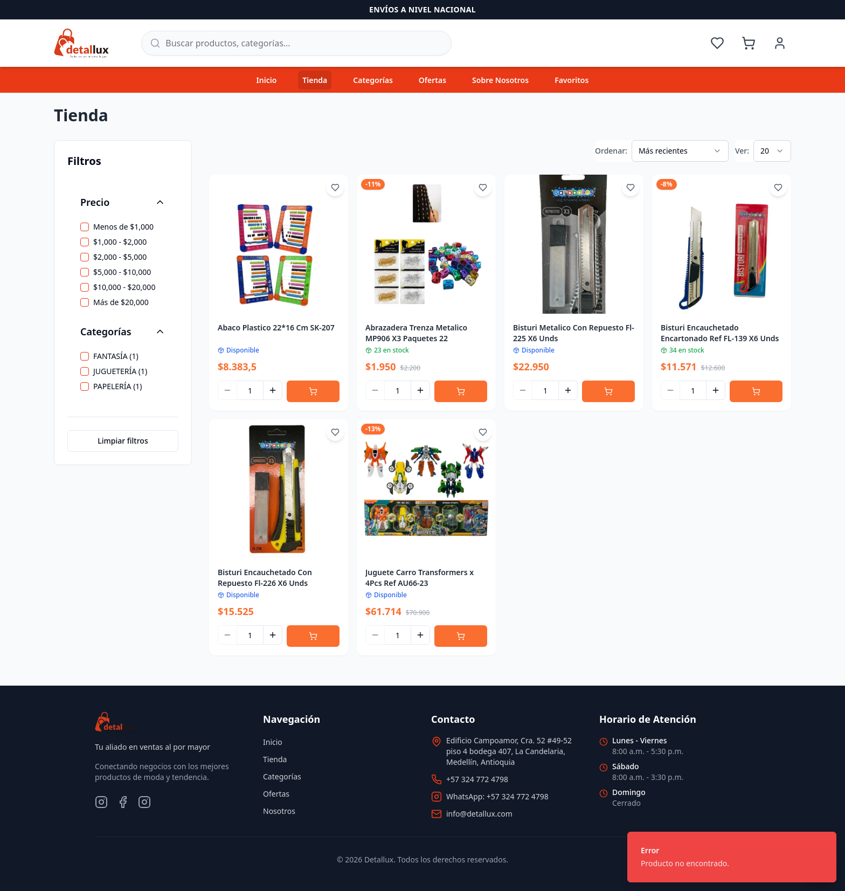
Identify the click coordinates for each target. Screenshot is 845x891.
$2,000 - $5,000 (120, 257)
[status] (731, 857)
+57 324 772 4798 (477, 779)
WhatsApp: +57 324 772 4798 (497, 796)
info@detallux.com (479, 814)
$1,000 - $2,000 (120, 242)
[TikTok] (144, 802)
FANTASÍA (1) (115, 356)
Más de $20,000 (121, 302)
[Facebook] (122, 802)
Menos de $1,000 (123, 227)
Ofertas (432, 80)
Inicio (267, 80)
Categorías (373, 80)
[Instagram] (101, 802)
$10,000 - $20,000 (124, 287)
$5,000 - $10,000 (122, 272)
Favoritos (571, 80)
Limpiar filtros (123, 441)
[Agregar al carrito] (313, 391)
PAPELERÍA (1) (117, 386)
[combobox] (680, 151)
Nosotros (279, 811)
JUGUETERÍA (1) (120, 371)
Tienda (314, 80)
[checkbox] (84, 227)
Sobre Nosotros (500, 80)
